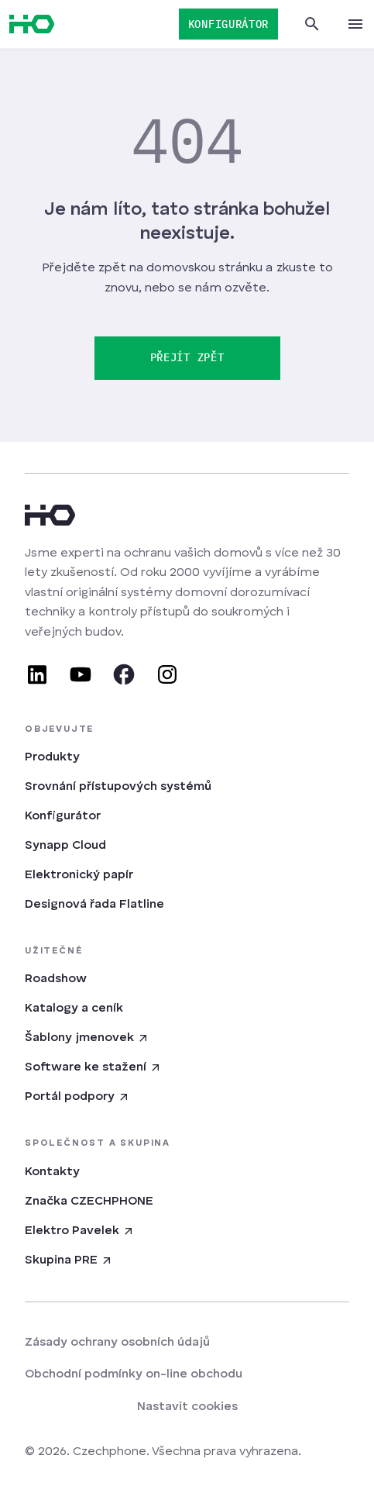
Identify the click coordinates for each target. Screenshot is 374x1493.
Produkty (52, 757)
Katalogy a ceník (74, 1008)
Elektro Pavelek (80, 1231)
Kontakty (52, 1172)
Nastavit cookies (187, 1407)
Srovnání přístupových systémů (118, 787)
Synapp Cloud (65, 846)
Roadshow (56, 979)
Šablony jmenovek (87, 1038)
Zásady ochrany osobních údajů (117, 1342)
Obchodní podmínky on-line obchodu (133, 1374)
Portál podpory (77, 1097)
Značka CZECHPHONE (89, 1201)
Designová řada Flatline (94, 904)
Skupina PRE (69, 1260)
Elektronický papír (79, 875)
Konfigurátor (63, 816)
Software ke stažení (93, 1067)
